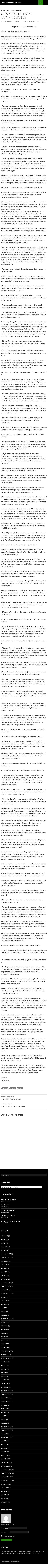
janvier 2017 (5, 1387)
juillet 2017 (4, 1365)
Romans (12, 1088)
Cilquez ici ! (35, 1553)
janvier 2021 (5, 1250)
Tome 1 (20, 1088)
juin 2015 (4, 1448)
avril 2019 (4, 1311)
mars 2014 (4, 1502)
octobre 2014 (5, 1477)
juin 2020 (4, 1268)
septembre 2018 (6, 1318)
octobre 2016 (5, 1398)
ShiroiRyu (18, 21)
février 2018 (5, 1344)
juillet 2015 (4, 1444)
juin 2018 (4, 1329)
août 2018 (4, 1322)
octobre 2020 (5, 1261)
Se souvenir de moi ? (8, 1536)
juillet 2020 (4, 1265)
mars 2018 (4, 1340)
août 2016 (4, 1405)
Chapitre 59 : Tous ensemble (10, 1205)
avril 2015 (4, 1455)
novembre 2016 (6, 1394)
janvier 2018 (5, 1347)
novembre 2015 (6, 1430)
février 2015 (5, 1462)
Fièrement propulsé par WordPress (10, 1561)
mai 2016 (4, 1416)
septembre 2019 (6, 1293)
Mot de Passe (5, 1532)
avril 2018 (4, 1336)
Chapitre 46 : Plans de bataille (24, 1098)
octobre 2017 (5, 1354)
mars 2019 (4, 1315)
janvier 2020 (5, 1279)
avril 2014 (4, 1498)
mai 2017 (4, 1372)
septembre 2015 (6, 1437)
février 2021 (5, 1247)
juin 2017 (4, 1369)
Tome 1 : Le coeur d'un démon (11, 10)
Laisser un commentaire (31, 21)
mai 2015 (4, 1452)
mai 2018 (4, 1333)
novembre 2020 (6, 1257)
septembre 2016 (6, 1401)
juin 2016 (4, 1412)
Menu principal (45, 2)
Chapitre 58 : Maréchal (8, 1210)
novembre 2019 (6, 1286)
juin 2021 (4, 1239)
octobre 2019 (5, 1290)
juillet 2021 (4, 1236)
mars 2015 (4, 1459)
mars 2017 (4, 1380)
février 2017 (5, 1383)
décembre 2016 (6, 1390)
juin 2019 (4, 1304)
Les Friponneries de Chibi (11, 2)
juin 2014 (4, 1491)
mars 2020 (4, 1272)
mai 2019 (4, 1308)
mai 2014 (4, 1495)
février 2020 (5, 1275)
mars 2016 (4, 1423)
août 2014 (4, 1484)
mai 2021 (4, 1243)
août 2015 (4, 1441)
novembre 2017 (6, 1351)
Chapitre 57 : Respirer (8, 1215)
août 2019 (4, 1297)
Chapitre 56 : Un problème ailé (10, 1221)
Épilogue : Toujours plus (8, 1199)
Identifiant (4, 1528)
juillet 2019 (4, 1301)
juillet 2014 (4, 1488)
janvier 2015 (5, 1466)
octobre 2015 (5, 1434)
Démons (5, 1088)
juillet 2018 (4, 1326)
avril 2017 (4, 1376)
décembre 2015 (6, 1426)
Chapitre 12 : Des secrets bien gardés (24, 1105)
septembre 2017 (6, 1358)
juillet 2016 (4, 1408)
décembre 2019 (6, 1283)
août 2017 (4, 1362)
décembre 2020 (6, 1254)
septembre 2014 (6, 1480)
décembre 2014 (6, 1470)
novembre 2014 (6, 1473)
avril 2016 (4, 1419)
